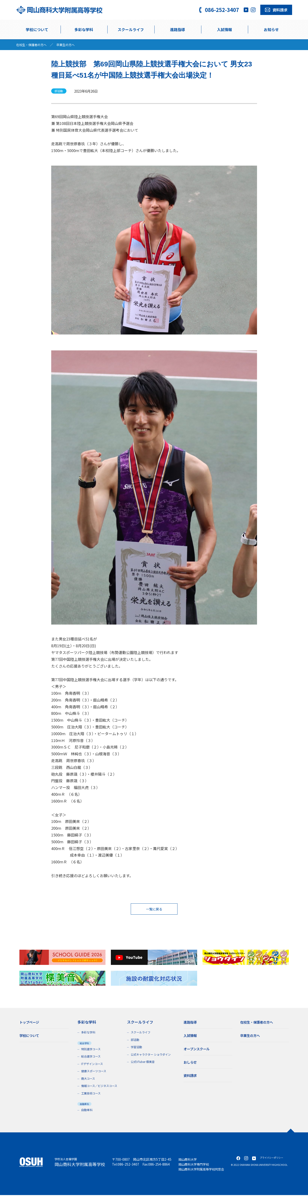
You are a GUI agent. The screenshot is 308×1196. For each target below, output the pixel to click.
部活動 (135, 1040)
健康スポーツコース (94, 1072)
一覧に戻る (154, 909)
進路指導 (177, 29)
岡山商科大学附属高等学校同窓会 (203, 1170)
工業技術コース (91, 1094)
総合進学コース (91, 1057)
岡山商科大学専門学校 (194, 1165)
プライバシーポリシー (271, 1158)
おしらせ (191, 1063)
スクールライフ (141, 1033)
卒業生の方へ (68, 44)
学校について (37, 29)
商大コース (88, 1079)
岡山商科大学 (188, 1160)
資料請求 (191, 1076)
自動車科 (87, 1111)
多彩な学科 (83, 29)
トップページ (30, 1023)
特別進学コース (91, 1050)
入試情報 (224, 29)
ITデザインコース (93, 1064)
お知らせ (271, 29)
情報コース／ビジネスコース (100, 1086)
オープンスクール (198, 1049)
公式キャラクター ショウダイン (152, 1055)
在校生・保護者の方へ (32, 44)
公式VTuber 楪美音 (143, 1062)
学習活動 (137, 1048)
